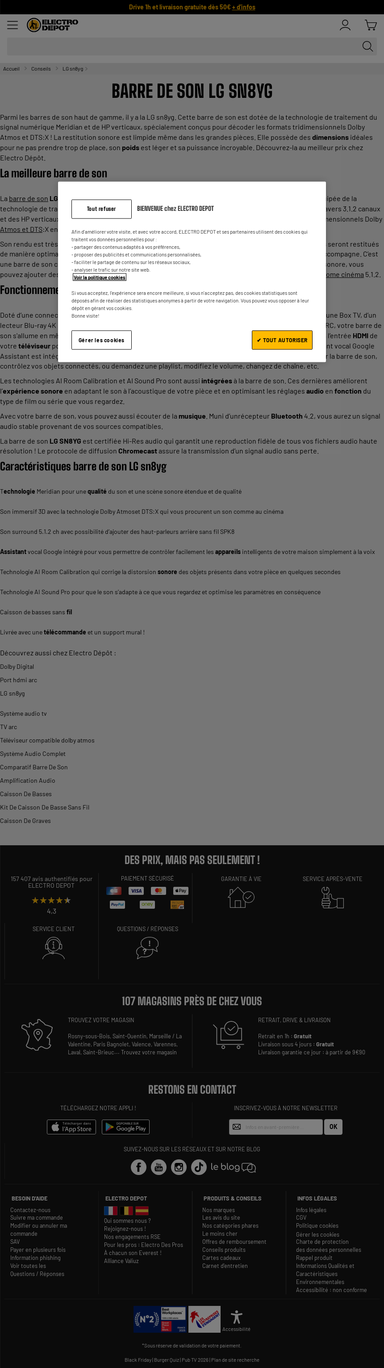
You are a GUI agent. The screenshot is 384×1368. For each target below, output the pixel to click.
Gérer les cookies (102, 339)
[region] (192, 272)
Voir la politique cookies (99, 277)
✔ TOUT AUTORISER (282, 339)
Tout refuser (101, 209)
